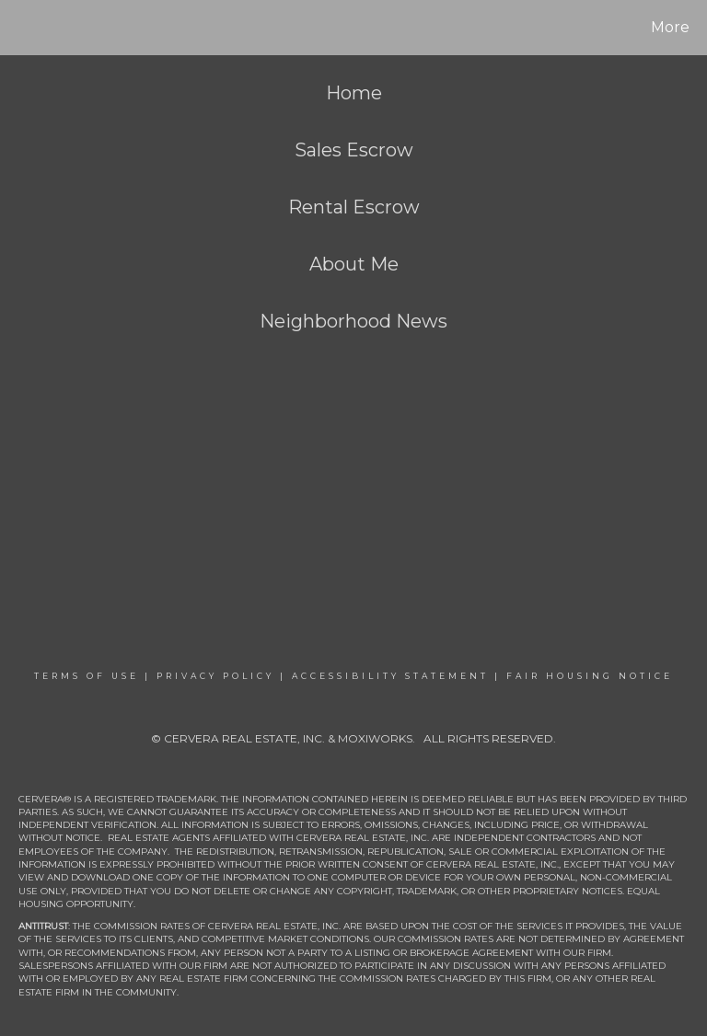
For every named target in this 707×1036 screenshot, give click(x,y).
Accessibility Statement (390, 676)
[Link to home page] (18, 27)
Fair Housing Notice (589, 676)
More (670, 27)
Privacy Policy (215, 676)
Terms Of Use (86, 676)
